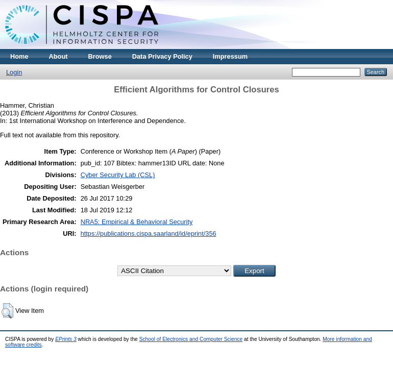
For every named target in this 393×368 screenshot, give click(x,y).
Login (14, 72)
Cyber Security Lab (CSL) (118, 175)
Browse (100, 56)
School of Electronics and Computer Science (191, 339)
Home (19, 56)
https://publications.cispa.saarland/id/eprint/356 (148, 233)
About (58, 56)
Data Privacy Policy (162, 56)
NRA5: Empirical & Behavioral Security (137, 222)
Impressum (230, 56)
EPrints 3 (66, 339)
